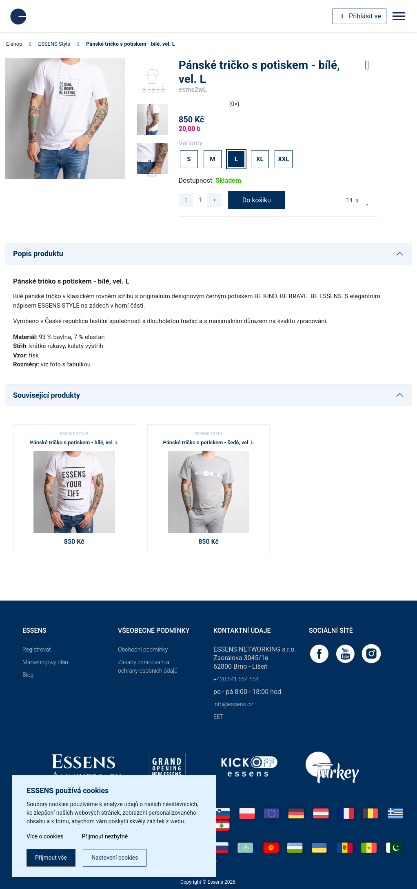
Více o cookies (45, 836)
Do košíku (256, 200)
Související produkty (46, 395)
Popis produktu (38, 253)
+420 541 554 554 (236, 679)
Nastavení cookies (114, 857)
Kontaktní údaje (242, 630)
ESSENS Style (54, 44)
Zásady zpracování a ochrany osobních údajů (147, 666)
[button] (152, 171)
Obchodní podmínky (143, 649)
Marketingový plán (45, 662)
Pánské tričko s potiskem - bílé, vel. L (130, 44)
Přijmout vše (51, 857)
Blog (27, 675)
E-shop (14, 44)
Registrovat (36, 649)
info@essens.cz (233, 704)
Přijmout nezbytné (105, 836)
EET (218, 717)
